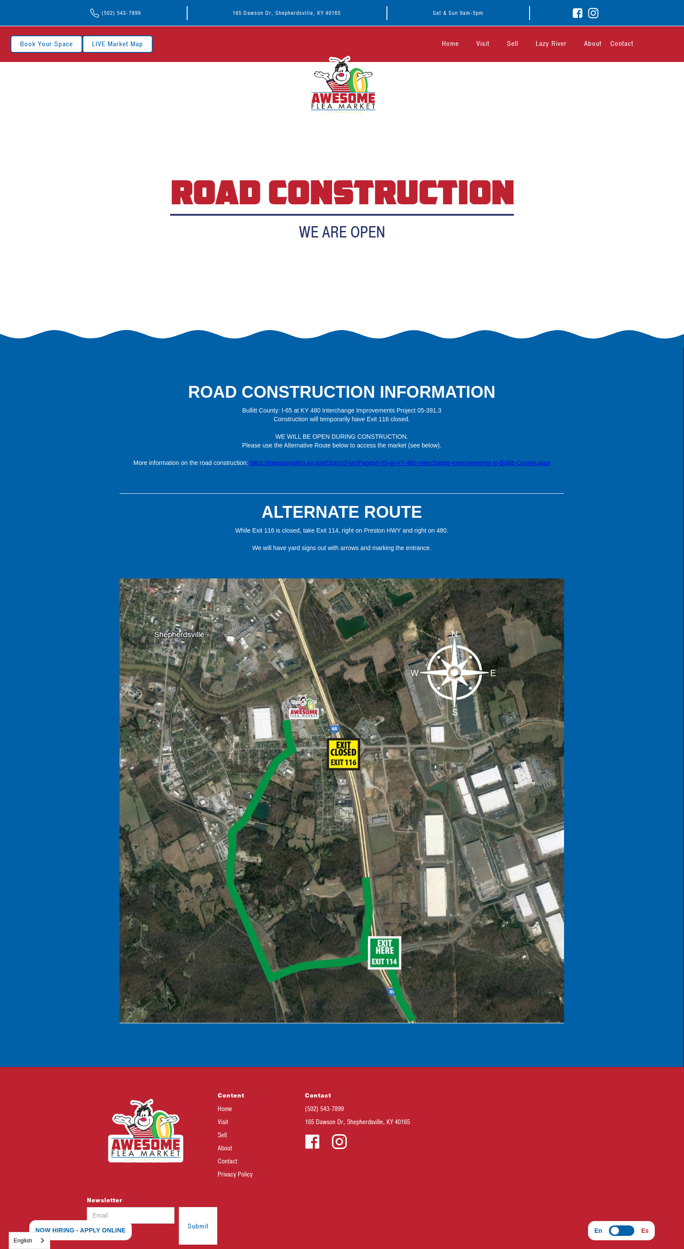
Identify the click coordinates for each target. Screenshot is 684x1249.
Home (450, 43)
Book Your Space (46, 44)
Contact (621, 43)
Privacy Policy (235, 1174)
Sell (512, 43)
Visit (482, 43)
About (593, 43)
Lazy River (551, 43)
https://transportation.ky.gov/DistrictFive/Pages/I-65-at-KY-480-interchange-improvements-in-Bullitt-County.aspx (400, 462)
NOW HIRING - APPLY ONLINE (80, 1230)
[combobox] (29, 1240)
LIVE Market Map (117, 44)
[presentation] (283, 1224)
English (23, 1240)
